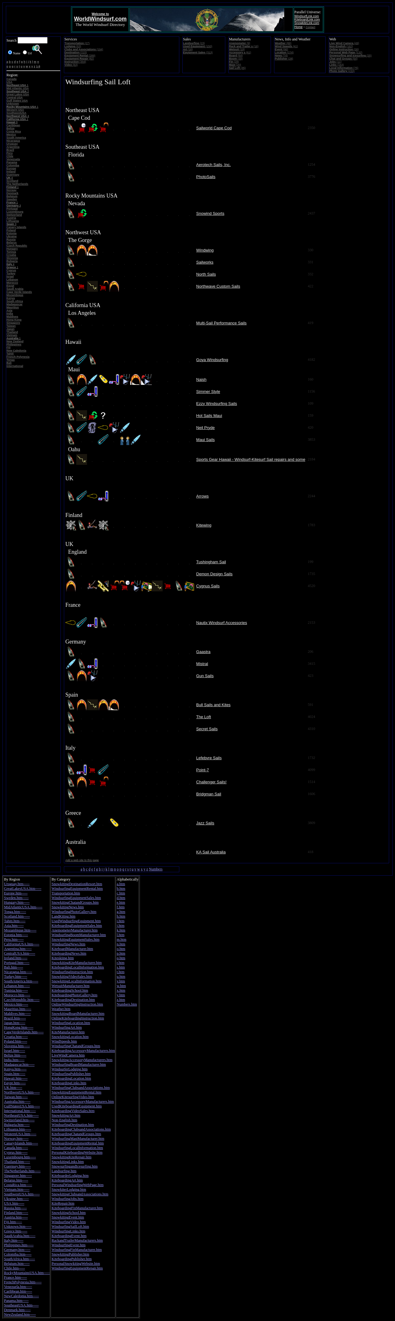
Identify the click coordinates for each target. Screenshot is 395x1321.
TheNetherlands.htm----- (22, 1171)
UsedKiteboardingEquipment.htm (77, 1106)
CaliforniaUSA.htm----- (21, 944)
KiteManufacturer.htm (68, 1032)
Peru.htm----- (14, 939)
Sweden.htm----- (16, 898)
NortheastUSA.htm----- (21, 1115)
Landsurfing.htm (64, 1171)
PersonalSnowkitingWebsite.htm (76, 1263)
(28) (284, 58)
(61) (240, 52)
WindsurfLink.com (306, 16)
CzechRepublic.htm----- (22, 1000)
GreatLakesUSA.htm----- (22, 888)
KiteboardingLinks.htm (69, 1083)
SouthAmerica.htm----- (21, 981)
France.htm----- (15, 1277)
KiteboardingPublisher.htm (72, 1259)
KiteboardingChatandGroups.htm (76, 1134)
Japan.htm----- (14, 1023)
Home (298, 27)
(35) (237, 67)
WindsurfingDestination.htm (73, 1125)
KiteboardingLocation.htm (71, 1078)
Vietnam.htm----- (16, 1189)
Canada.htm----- (16, 1148)
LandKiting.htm (63, 916)
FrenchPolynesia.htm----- (23, 1282)
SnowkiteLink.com (306, 23)
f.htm (121, 907)
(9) (239, 43)
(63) (72, 46)
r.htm (120, 963)
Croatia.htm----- (16, 1037)
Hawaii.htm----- (15, 1078)
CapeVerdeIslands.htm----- (24, 1032)
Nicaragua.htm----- (18, 972)
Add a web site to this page (82, 860)
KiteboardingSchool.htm (70, 990)
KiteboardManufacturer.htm (72, 949)
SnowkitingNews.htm (68, 907)
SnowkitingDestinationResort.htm (77, 884)
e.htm (121, 902)
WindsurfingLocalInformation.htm (77, 1148)
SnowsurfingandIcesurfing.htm (75, 1166)
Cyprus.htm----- (15, 1152)
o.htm (121, 949)
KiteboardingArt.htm (67, 1180)
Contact (310, 27)
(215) (75, 52)
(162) (341, 46)
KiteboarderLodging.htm (70, 1175)
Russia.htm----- (15, 1208)
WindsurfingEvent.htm (68, 1245)
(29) (234, 61)
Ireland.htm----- (15, 958)
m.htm (121, 939)
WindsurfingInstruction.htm (72, 972)
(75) (343, 67)
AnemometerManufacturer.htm (75, 930)
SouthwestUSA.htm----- (22, 1194)
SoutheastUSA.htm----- (21, 1305)
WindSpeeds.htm (64, 1041)
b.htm (121, 888)
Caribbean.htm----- (18, 1291)
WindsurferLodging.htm (70, 1069)
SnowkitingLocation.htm (70, 1037)
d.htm (121, 898)
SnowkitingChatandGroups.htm (75, 902)
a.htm (121, 884)
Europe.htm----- (15, 893)
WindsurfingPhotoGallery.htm (74, 912)
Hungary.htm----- (17, 902)
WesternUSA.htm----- (20, 1134)
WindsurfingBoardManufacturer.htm (79, 1064)
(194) (83, 49)
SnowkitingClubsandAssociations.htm (80, 1194)
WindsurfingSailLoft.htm (70, 1226)
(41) (286, 46)
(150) (197, 46)
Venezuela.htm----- (18, 1287)
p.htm (121, 953)
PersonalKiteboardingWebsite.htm (77, 1152)
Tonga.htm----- (15, 912)
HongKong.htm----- (18, 1027)
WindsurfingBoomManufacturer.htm (79, 935)
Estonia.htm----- (16, 935)
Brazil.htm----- (15, 1018)
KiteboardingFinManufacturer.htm (77, 1208)
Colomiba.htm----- (17, 1254)
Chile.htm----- (14, 1268)
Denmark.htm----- (17, 1310)
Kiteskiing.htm (63, 958)
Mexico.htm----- (16, 1004)
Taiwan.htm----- (16, 1097)
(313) (198, 52)
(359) (75, 61)
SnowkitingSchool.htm (68, 1213)
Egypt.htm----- (15, 1083)
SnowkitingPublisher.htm (70, 1254)
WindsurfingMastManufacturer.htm (78, 1138)
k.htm (121, 930)
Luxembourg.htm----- (20, 1157)
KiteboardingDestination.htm (73, 1000)
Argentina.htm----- (17, 949)
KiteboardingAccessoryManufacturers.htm (83, 1050)
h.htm (121, 916)
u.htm (121, 976)
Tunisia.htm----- (16, 990)
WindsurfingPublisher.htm (71, 1074)
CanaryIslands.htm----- (21, 1143)
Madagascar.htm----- (19, 1064)
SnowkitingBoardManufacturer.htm (78, 1013)
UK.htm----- (13, 1088)
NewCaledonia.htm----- (21, 1296)
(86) (283, 43)
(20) (236, 58)
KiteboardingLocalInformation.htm (78, 967)
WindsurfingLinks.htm (68, 1231)
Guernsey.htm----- (17, 1166)
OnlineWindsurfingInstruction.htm (77, 1004)
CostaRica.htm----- (18, 1185)
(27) (77, 43)
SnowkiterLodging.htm (69, 1189)
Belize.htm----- (15, 1055)
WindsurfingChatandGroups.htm (76, 1046)
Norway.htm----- (16, 1138)
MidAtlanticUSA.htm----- (23, 907)
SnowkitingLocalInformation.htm (77, 981)
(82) (79, 58)
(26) (344, 49)
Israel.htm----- (14, 1050)
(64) (236, 55)
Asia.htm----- (14, 925)
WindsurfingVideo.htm (68, 1222)
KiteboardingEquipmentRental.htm (78, 1143)
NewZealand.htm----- (20, 1314)
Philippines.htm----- (19, 1245)
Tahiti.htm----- (14, 921)
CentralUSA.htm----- (19, 953)
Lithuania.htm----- (17, 1129)
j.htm (120, 925)
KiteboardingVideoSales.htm (73, 1111)
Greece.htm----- (15, 1231)
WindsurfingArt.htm (67, 1027)
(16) (188, 49)
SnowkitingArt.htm (66, 1115)
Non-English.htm (64, 1120)
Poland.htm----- (15, 1041)
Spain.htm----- (14, 1074)
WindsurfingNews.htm (68, 944)
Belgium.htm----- (17, 1263)
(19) (237, 49)
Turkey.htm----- (15, 976)
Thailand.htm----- (17, 1162)
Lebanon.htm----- (17, 986)
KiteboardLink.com (307, 19)
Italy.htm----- (13, 1240)
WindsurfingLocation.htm (71, 1023)
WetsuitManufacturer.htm (70, 986)
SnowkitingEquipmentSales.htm (75, 939)
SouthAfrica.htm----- (19, 1259)
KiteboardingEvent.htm (69, 1236)
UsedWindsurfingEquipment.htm (76, 921)
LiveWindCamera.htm (68, 1055)
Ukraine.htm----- (16, 1199)
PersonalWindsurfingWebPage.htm (77, 1185)
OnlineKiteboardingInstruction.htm (78, 1018)
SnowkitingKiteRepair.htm (71, 1157)
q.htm (121, 958)
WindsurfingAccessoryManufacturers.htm (83, 1101)
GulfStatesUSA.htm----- (22, 1106)
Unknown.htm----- (17, 1226)
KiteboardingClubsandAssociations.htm (81, 1129)
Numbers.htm (127, 1004)
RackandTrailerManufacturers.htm (77, 1240)
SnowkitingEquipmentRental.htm (76, 1092)
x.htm (121, 990)
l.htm (120, 935)
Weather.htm (61, 1009)
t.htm (120, 972)
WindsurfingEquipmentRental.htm (77, 888)
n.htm (121, 944)
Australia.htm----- (17, 1101)
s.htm (121, 967)
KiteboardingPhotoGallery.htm (74, 995)
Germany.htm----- (17, 1250)
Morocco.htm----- (17, 995)
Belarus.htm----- (16, 1180)
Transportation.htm (66, 893)
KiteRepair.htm (63, 1203)
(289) (79, 55)
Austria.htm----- (16, 1217)
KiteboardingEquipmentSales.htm (77, 925)
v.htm (121, 981)
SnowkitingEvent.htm (68, 1217)
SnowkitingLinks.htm (68, 1162)
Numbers (156, 869)
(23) (194, 43)
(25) (350, 55)
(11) (335, 61)
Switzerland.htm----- (19, 1120)
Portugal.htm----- (16, 963)
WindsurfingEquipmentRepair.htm (77, 1268)
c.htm (121, 893)
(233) (342, 71)
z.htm (121, 1000)
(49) (344, 43)
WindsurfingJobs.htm (67, 1199)
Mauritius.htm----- (17, 1009)
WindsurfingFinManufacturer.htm (77, 1250)
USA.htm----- (14, 1203)
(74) (281, 55)
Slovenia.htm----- (17, 1046)
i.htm (120, 921)
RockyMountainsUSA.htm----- (27, 1273)
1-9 (38, 66)
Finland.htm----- (16, 1213)
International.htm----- (20, 1111)
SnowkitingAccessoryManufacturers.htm (82, 1060)
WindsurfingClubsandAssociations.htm (81, 1088)
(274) (284, 52)
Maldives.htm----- (17, 1013)
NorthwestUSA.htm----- (22, 1092)
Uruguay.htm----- (17, 884)
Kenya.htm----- (15, 1069)
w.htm (121, 986)
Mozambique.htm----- (20, 930)
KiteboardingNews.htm (69, 953)
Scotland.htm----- (17, 916)
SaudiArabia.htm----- (19, 1236)
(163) (336, 64)
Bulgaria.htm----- (17, 1125)
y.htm (121, 995)
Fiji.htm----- (13, 1222)
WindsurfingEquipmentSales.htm (76, 898)
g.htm (121, 912)
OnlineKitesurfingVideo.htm (73, 1097)
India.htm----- (14, 1060)
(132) (345, 52)
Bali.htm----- (13, 967)
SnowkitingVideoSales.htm (72, 976)
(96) (281, 49)
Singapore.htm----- (18, 1175)
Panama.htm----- (16, 1300)
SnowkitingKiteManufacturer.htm (77, 963)
